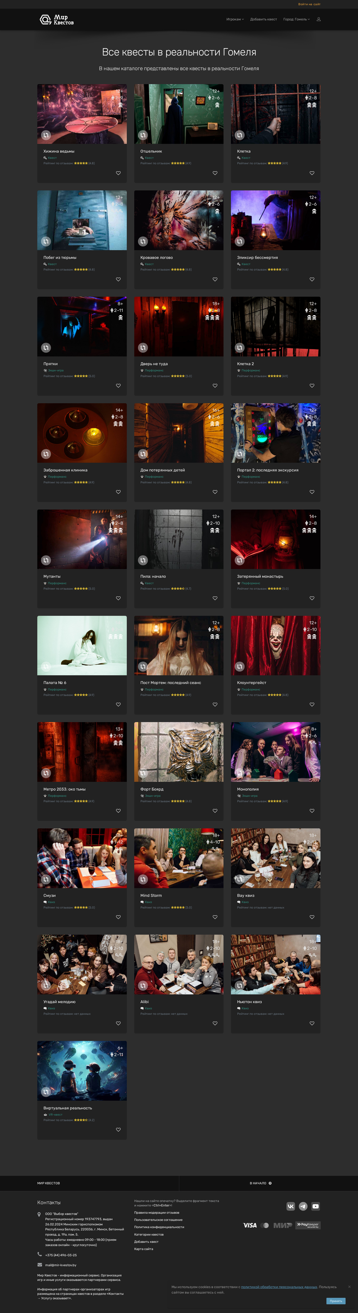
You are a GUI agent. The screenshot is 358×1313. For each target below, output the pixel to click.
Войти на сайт (309, 4)
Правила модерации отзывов (156, 1212)
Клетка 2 (245, 363)
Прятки (51, 363)
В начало (260, 1183)
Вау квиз (245, 895)
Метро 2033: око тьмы (65, 789)
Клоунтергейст (251, 682)
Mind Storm (151, 895)
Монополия (248, 789)
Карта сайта (143, 1249)
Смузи (50, 895)
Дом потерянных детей (162, 470)
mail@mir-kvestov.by (60, 1265)
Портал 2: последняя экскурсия (268, 470)
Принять (336, 1301)
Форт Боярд (152, 789)
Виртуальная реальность (68, 1108)
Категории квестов (149, 1234)
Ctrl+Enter (161, 1205)
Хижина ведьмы (59, 151)
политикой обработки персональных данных (279, 1287)
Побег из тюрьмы (60, 257)
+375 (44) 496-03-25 (61, 1255)
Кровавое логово (156, 257)
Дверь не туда (154, 363)
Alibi (144, 1001)
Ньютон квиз (249, 1001)
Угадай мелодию (60, 1001)
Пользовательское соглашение (158, 1220)
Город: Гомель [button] (296, 19)
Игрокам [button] (235, 19)
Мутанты (52, 576)
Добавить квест (263, 19)
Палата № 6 (55, 682)
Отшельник (151, 151)
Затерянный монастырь (260, 576)
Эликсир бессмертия (257, 257)
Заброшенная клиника (66, 470)
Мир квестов (48, 1183)
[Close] (349, 1286)
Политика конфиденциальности (159, 1227)
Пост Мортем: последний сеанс (170, 682)
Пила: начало (153, 576)
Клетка (244, 151)
